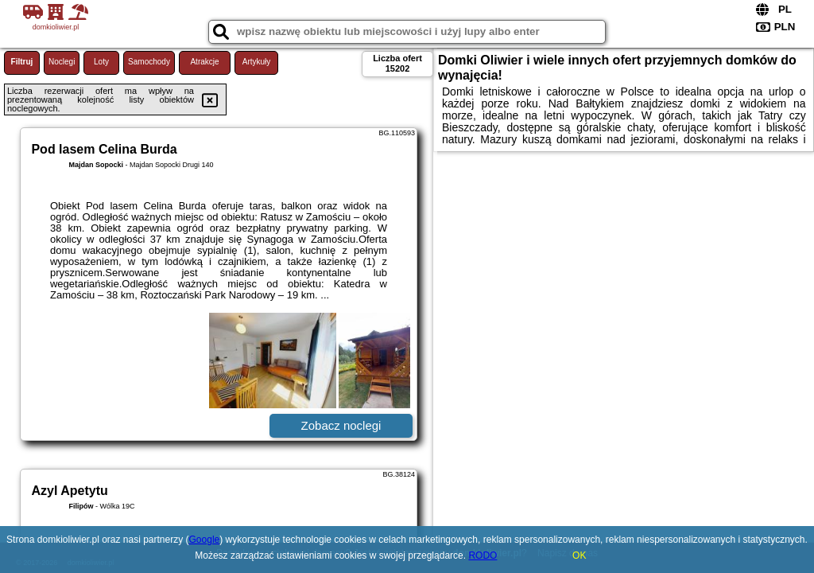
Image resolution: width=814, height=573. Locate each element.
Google (204, 539)
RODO (482, 555)
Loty (101, 61)
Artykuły (256, 61)
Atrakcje (204, 61)
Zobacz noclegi (341, 425)
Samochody (149, 61)
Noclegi (61, 61)
